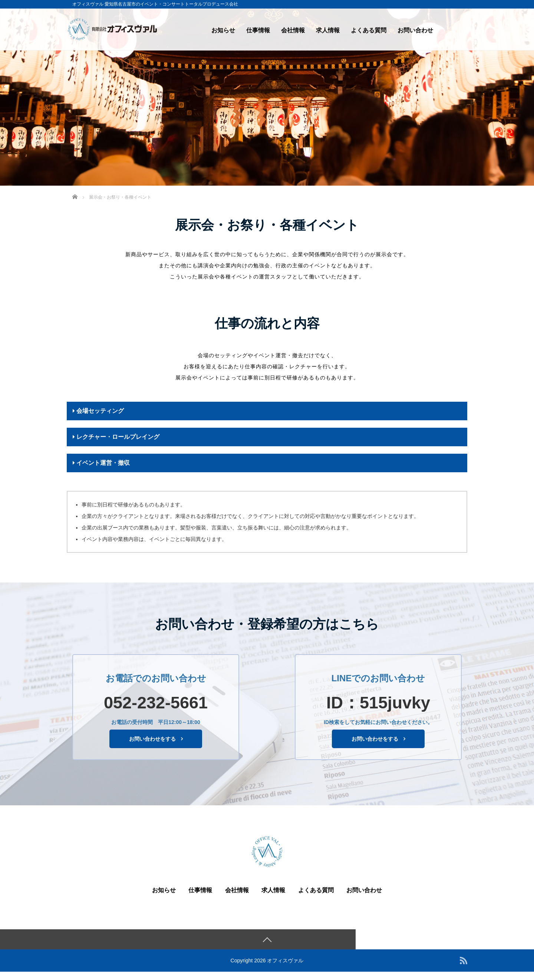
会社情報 (293, 30)
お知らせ (223, 30)
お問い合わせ (415, 30)
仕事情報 (258, 30)
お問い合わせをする (152, 739)
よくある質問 (368, 30)
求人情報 (328, 30)
